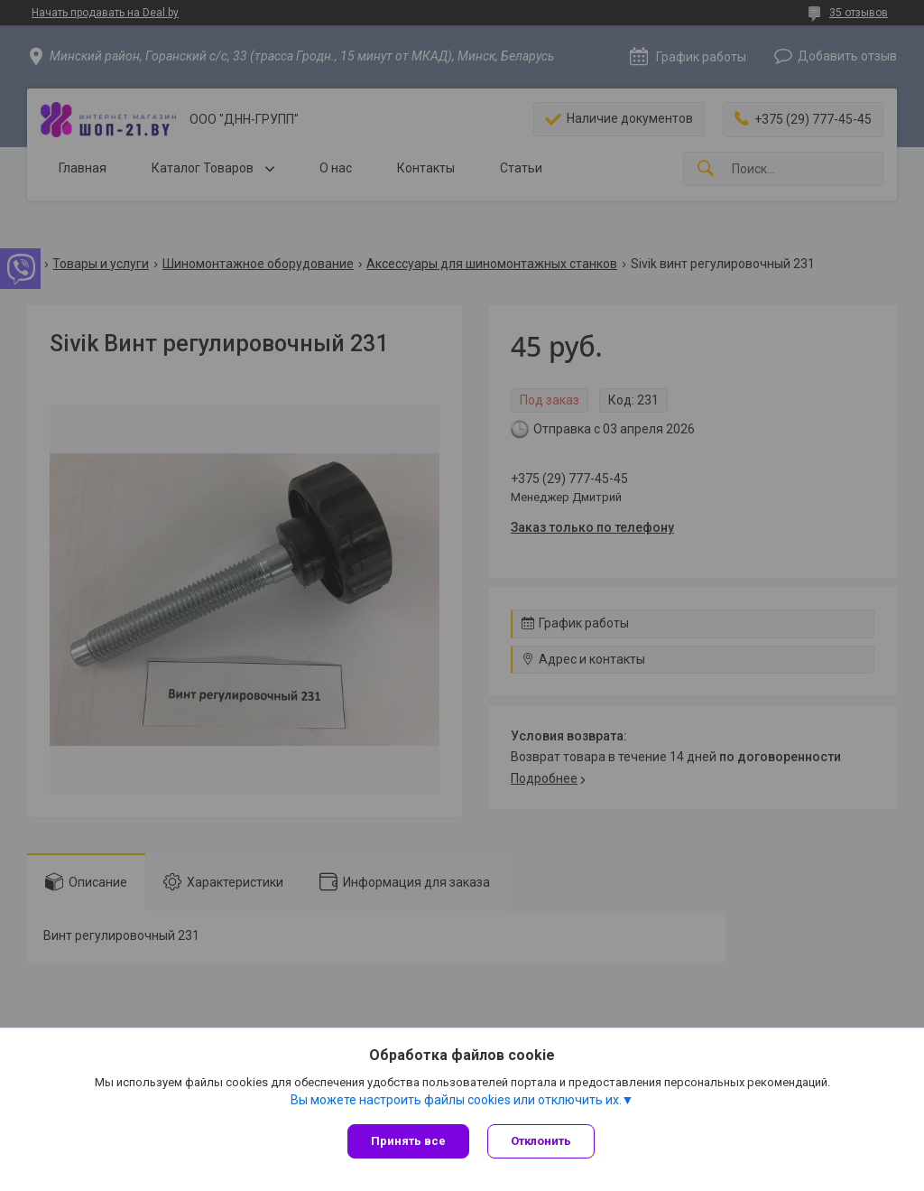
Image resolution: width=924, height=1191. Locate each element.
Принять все (408, 1141)
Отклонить (541, 1141)
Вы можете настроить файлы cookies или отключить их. (456, 1100)
